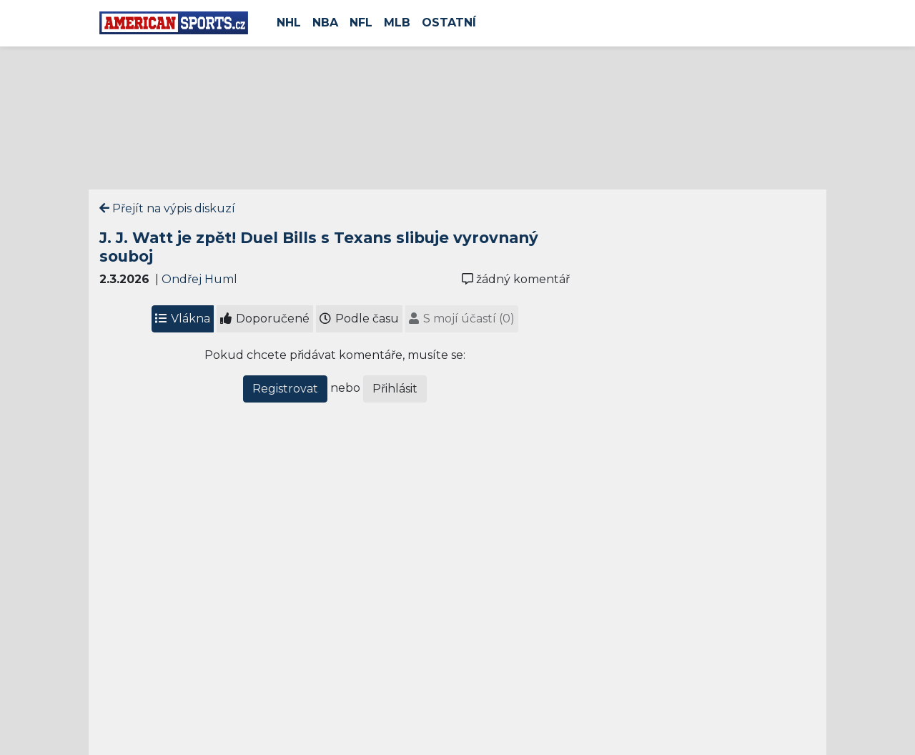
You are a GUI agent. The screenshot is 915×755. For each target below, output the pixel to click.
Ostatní (449, 22)
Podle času (359, 318)
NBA (325, 22)
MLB (397, 22)
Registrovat (285, 388)
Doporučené (265, 318)
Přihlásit (394, 388)
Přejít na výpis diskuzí (167, 208)
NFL (361, 22)
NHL (289, 22)
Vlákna (182, 318)
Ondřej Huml (199, 279)
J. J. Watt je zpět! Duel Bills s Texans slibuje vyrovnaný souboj (318, 246)
